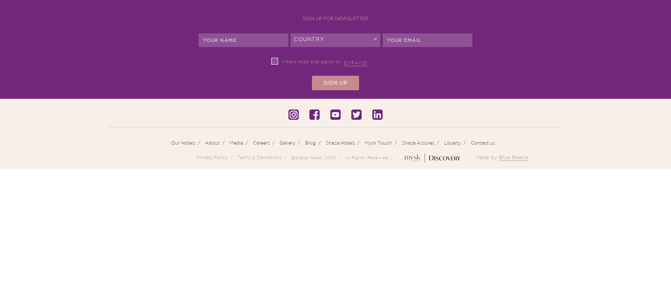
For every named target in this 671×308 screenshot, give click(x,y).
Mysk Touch (378, 142)
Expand (356, 62)
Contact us (483, 142)
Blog (310, 142)
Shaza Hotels (340, 142)
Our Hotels (183, 142)
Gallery (287, 142)
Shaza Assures (418, 142)
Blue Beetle (513, 157)
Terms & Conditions (259, 157)
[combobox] (335, 40)
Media (236, 142)
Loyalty (452, 142)
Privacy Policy (212, 157)
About (212, 142)
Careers (261, 142)
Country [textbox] (309, 39)
